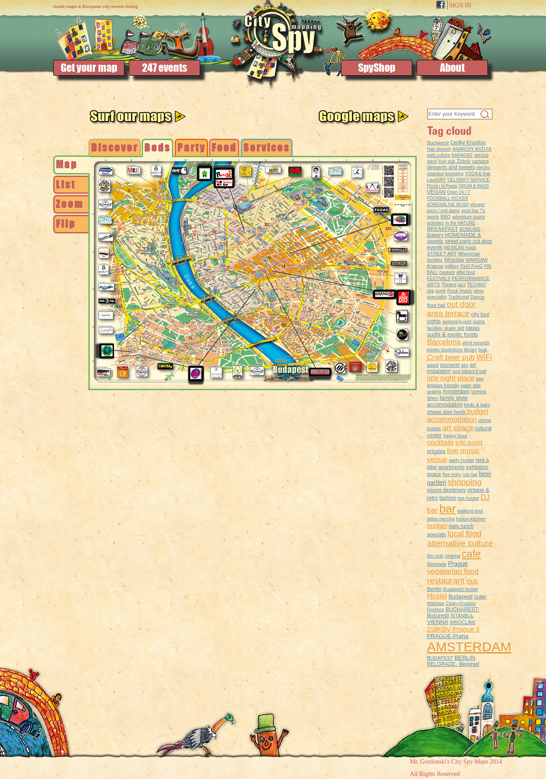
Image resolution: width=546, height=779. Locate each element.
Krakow (435, 266)
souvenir (450, 365)
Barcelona (444, 342)
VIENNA (437, 622)
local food (464, 533)
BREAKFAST (442, 229)
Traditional (458, 297)
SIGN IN (460, 5)
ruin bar (469, 474)
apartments (451, 467)
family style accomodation (447, 401)
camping (480, 161)
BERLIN (464, 657)
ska (430, 290)
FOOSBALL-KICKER (447, 198)
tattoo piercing (441, 519)
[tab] (72, 165)
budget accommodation (458, 415)
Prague (458, 563)
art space (458, 428)
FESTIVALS (439, 278)
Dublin (480, 596)
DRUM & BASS (473, 186)
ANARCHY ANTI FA (471, 149)
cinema (452, 555)
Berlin (434, 589)
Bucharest (438, 142)
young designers (446, 490)
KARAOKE (462, 155)
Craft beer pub (451, 357)
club (472, 581)
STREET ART (442, 253)
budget (437, 525)
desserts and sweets (451, 167)
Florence (435, 609)
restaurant (446, 580)
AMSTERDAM (469, 646)
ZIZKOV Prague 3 (453, 629)
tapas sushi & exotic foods (453, 331)
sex (465, 365)
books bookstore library (452, 349)
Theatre (448, 284)
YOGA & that (477, 173)
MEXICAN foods (460, 247)
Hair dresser (439, 149)
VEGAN (436, 192)
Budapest (460, 596)
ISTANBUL (462, 615)
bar (447, 508)
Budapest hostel (460, 589)
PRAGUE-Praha (448, 636)
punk (440, 290)
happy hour (455, 435)
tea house (468, 498)
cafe (471, 554)
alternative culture (460, 543)
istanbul (435, 173)
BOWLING (470, 229)
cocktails (440, 442)
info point (468, 442)
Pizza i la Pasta (442, 186)
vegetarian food (453, 571)
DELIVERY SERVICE (468, 179)
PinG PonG (471, 266)
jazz (462, 284)
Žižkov (464, 161)
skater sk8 (454, 328)
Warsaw (435, 603)
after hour (465, 272)
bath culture (438, 155)
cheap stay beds (447, 412)
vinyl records (475, 342)
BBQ (445, 216)
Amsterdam (456, 391)
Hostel (437, 596)
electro (483, 167)
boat (483, 349)
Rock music (460, 290)
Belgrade (437, 564)
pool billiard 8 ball (469, 371)
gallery (452, 266)
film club (435, 556)
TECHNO (476, 284)
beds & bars (477, 404)
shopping (464, 482)
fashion (448, 498)
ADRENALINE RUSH (448, 204)
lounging (454, 173)
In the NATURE (460, 223)
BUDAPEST (440, 658)
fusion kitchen (471, 518)
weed (433, 365)
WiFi (484, 357)
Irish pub (446, 161)
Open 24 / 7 (458, 192)
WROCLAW (462, 622)
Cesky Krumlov (468, 143)
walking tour (470, 510)
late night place (451, 378)
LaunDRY (436, 179)
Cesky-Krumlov (461, 603)
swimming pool (456, 321)
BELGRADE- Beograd (453, 664)
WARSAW (477, 259)
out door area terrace (451, 309)
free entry (452, 474)
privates (436, 451)
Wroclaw (454, 260)
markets (447, 272)
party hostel (461, 460)
